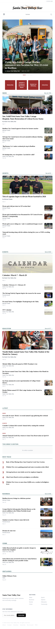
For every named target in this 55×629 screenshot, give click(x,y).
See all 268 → (49, 494)
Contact (9, 625)
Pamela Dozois (6, 295)
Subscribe (10, 85)
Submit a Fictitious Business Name (22, 85)
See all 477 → (49, 328)
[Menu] (4, 14)
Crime (30, 604)
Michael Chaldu (6, 130)
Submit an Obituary (33, 85)
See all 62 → (49, 173)
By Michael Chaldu (7, 199)
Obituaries (44, 602)
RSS (36, 625)
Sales (3, 577)
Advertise (45, 85)
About (4, 625)
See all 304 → (49, 252)
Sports (43, 597)
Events (31, 602)
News (30, 597)
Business (31, 599)
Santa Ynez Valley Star (8, 156)
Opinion (43, 599)
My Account (30, 625)
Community (44, 604)
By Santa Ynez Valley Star (9, 121)
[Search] (51, 14)
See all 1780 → (48, 93)
